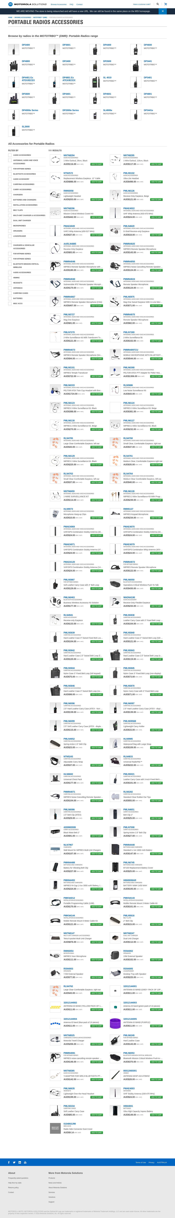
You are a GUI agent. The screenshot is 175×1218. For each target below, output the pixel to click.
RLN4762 (68, 986)
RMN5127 (128, 509)
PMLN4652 (69, 739)
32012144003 (130, 1002)
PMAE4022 (129, 208)
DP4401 (67, 94)
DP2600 (107, 61)
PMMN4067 (69, 297)
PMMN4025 (129, 244)
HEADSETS (17, 283)
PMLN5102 (129, 173)
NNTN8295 (128, 155)
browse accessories (23, 17)
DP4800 (26, 61)
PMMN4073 (69, 350)
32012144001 (130, 986)
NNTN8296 (69, 208)
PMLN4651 (129, 809)
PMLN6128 (129, 491)
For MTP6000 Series (22, 259)
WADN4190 (129, 597)
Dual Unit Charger (22, 221)
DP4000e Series (30, 110)
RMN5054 (68, 951)
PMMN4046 (69, 261)
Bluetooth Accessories (24, 174)
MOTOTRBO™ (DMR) (40, 17)
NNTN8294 (69, 155)
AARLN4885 (70, 244)
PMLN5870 (129, 686)
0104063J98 (70, 1124)
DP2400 (67, 61)
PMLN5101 (69, 367)
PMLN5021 (129, 774)
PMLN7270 (69, 332)
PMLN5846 (69, 686)
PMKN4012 (69, 898)
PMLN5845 (129, 668)
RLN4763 (68, 474)
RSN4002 (128, 951)
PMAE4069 (69, 527)
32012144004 (70, 1019)
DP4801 (148, 94)
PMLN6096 (69, 703)
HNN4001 (128, 1106)
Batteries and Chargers (24, 200)
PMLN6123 (69, 403)
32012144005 (130, 1019)
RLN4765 (68, 438)
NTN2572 (68, 173)
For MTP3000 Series (22, 169)
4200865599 (70, 827)
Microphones (19, 226)
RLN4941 (68, 615)
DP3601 (67, 45)
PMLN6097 (129, 703)
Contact (79, 4)
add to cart (97, 164)
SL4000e (107, 110)
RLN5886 (128, 385)
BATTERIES (17, 298)
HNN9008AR (129, 880)
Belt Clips (18, 210)
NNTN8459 (69, 491)
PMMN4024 (129, 279)
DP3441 (148, 61)
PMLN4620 (129, 226)
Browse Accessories (59, 4)
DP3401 (148, 77)
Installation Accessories (25, 205)
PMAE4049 (69, 226)
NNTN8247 (128, 933)
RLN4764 (128, 474)
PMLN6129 (69, 456)
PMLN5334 (69, 1106)
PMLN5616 (129, 915)
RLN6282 (128, 792)
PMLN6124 (129, 403)
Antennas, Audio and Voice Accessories (25, 162)
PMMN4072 (129, 562)
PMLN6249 (129, 1035)
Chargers (18, 195)
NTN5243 (68, 756)
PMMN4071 (69, 792)
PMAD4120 (69, 562)
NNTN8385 (69, 1071)
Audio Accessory (21, 179)
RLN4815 (128, 756)
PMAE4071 (69, 544)
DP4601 (107, 94)
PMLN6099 (69, 721)
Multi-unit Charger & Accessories (29, 215)
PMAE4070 (129, 527)
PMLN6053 (129, 1053)
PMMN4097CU (130, 350)
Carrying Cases (20, 293)
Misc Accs (17, 304)
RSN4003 (68, 969)
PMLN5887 (69, 580)
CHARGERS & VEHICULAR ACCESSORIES (23, 246)
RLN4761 (128, 456)
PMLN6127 (129, 420)
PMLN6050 (129, 580)
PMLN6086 (69, 809)
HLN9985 (128, 739)
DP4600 (148, 45)
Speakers (17, 231)
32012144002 (70, 1002)
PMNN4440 (129, 845)
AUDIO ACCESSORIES (22, 155)
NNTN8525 (69, 1035)
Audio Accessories (22, 272)
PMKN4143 (129, 898)
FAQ (71, 4)
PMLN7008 (129, 827)
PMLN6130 (69, 420)
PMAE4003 (129, 1088)
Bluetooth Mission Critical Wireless (26, 265)
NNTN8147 (69, 933)
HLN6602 (68, 774)
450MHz (16, 278)
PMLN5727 (69, 314)
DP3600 (26, 94)
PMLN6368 (129, 367)
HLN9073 (68, 509)
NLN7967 (68, 845)
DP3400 (26, 45)
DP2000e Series (71, 110)
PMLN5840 (129, 633)
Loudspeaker (19, 236)
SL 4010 (107, 77)
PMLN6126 (129, 191)
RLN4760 (128, 438)
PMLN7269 (129, 332)
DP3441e (148, 110)
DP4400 (107, 45)
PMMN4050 (129, 261)
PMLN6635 (69, 1088)
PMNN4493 (69, 880)
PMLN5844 (69, 668)
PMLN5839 (69, 633)
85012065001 (130, 1071)
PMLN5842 (69, 650)
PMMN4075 (129, 314)
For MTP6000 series (22, 254)
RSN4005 (128, 969)
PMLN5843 (129, 650)
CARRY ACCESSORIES (22, 189)
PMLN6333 (69, 385)
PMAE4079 (129, 544)
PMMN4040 (69, 279)
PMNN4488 (69, 862)
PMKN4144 (69, 915)
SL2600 (26, 126)
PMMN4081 (69, 1053)
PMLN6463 (69, 597)
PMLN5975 (129, 297)
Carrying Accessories (23, 184)
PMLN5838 (129, 615)
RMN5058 (68, 191)
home (10, 17)
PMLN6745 (129, 862)
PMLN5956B (129, 721)
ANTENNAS (17, 288)
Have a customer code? (142, 4)
